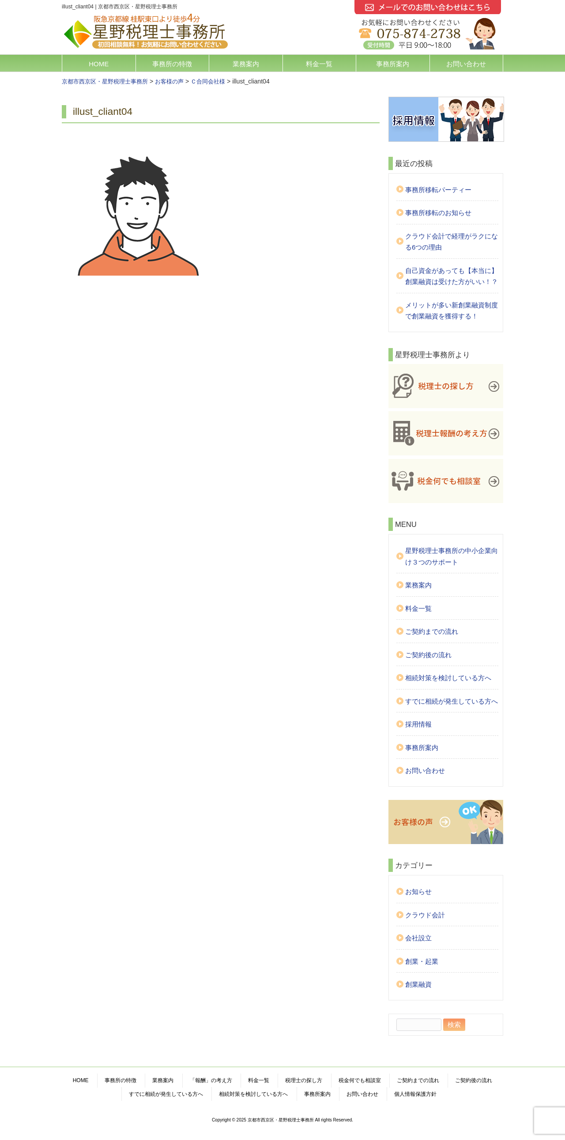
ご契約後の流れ (428, 655)
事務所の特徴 (172, 64)
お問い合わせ (466, 64)
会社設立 (418, 938)
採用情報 (418, 724)
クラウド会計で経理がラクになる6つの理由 (451, 241)
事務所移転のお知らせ (438, 212)
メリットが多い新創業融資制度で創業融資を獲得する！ (451, 310)
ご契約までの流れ (431, 631)
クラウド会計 (425, 915)
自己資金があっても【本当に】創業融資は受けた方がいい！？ (451, 276)
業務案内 (246, 64)
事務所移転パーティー (438, 189)
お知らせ (418, 891)
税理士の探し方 (303, 1080)
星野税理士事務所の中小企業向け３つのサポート (451, 556)
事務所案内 (392, 64)
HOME (99, 64)
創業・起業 (421, 961)
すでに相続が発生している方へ (451, 701)
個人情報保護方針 (415, 1094)
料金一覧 (319, 64)
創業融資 (418, 984)
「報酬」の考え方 (211, 1080)
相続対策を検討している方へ (448, 678)
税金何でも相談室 (360, 1080)
